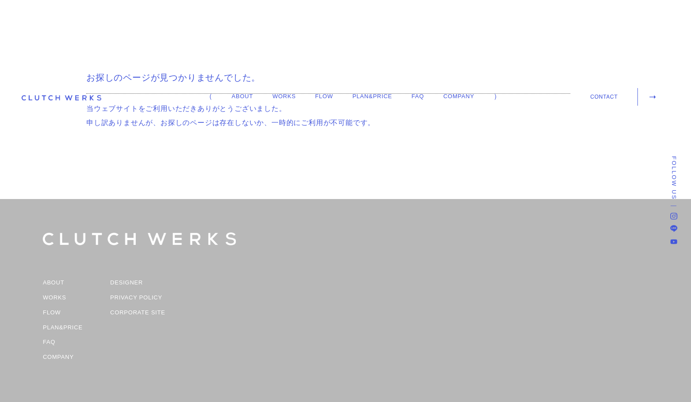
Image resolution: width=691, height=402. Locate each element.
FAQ (418, 96)
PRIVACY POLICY (136, 298)
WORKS (284, 96)
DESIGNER (126, 283)
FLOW (324, 96)
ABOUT (242, 96)
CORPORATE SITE (137, 313)
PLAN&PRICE (372, 96)
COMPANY (458, 96)
